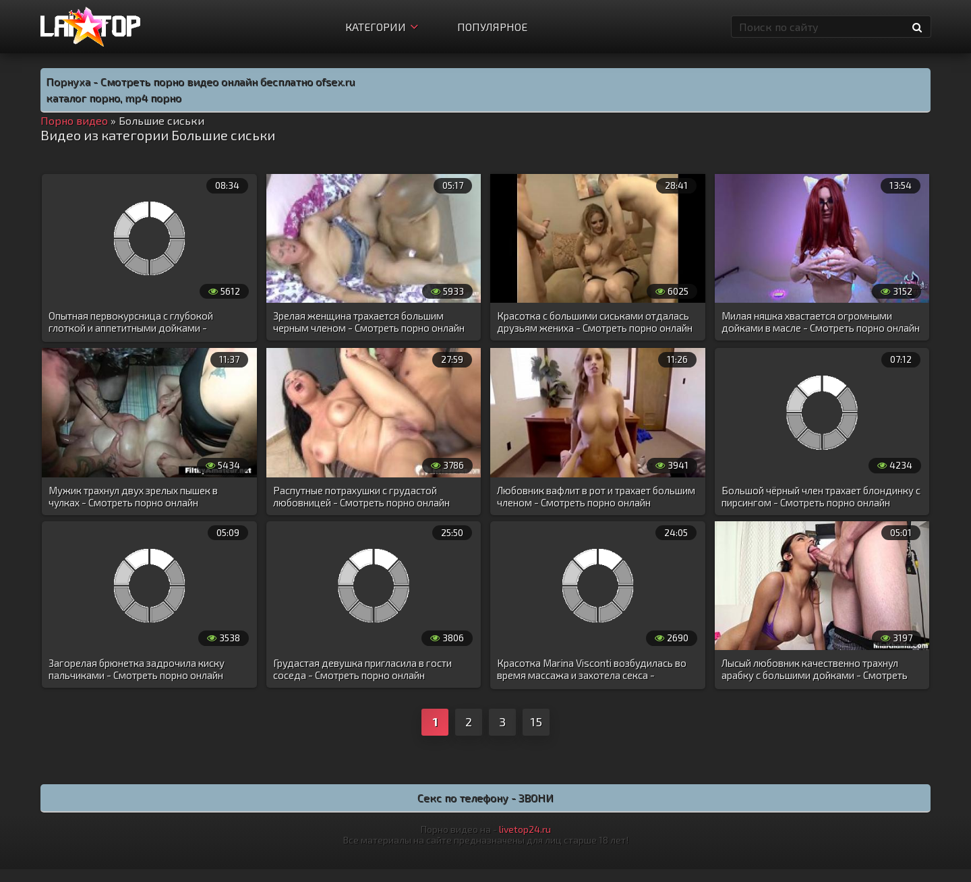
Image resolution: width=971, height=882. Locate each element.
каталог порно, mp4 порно (113, 97)
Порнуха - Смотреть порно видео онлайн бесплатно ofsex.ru (200, 81)
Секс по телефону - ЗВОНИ (485, 797)
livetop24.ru (525, 829)
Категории (381, 26)
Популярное (492, 26)
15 (536, 721)
